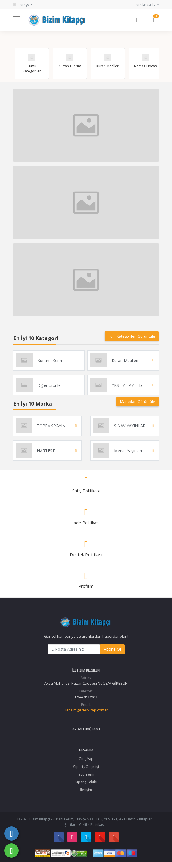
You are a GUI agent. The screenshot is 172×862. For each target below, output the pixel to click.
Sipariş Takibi (86, 781)
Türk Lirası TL (145, 4)
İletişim (86, 789)
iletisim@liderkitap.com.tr (86, 710)
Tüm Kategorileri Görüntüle (131, 336)
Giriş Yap (86, 758)
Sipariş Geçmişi (86, 766)
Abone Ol (112, 649)
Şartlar (70, 824)
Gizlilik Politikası (92, 824)
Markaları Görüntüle (137, 401)
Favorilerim (86, 774)
